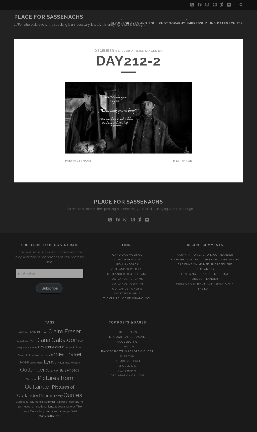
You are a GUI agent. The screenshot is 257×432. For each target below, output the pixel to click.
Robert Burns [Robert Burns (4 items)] (75, 391)
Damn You (127, 336)
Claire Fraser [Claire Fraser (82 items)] (64, 321)
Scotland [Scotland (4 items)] (41, 396)
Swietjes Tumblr (127, 283)
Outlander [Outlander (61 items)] (32, 360)
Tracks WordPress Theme (111, 427)
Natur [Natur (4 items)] (60, 352)
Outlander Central (127, 259)
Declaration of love (127, 365)
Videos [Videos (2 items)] (54, 401)
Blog (126, 16)
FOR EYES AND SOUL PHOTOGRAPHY (163, 16)
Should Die (127, 356)
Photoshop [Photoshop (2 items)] (31, 369)
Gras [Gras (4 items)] (36, 345)
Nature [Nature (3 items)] (69, 353)
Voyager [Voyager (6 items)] (64, 401)
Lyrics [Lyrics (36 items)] (50, 352)
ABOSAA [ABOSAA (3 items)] (23, 322)
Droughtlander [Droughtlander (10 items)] (49, 337)
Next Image (182, 150)
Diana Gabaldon (127, 249)
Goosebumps (127, 331)
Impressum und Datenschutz (219, 16)
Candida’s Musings (127, 244)
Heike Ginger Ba (148, 41)
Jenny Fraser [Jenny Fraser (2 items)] (36, 353)
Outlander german (127, 273)
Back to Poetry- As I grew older (127, 341)
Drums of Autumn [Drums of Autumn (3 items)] (72, 337)
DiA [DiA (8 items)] (32, 331)
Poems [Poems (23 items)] (46, 385)
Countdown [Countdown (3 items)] (22, 331)
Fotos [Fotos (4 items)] (29, 345)
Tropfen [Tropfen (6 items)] (44, 401)
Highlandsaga (127, 254)
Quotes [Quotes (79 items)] (73, 385)
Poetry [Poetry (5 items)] (58, 386)
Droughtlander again (127, 327)
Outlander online (127, 278)
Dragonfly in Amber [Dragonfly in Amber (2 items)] (27, 338)
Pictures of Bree (127, 351)
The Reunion (127, 322)
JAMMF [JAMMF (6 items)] (24, 353)
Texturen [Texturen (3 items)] (70, 396)
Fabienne (185, 254)
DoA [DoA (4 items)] (81, 331)
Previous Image (78, 150)
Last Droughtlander (216, 244)
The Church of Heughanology (127, 288)
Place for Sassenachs (48, 17)
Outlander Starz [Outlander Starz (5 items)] (56, 360)
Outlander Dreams (127, 269)
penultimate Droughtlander (216, 249)
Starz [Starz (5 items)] (50, 396)
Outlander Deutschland (127, 264)
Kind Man (127, 346)
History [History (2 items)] (43, 345)
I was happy (127, 360)
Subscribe (50, 278)
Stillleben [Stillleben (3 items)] (60, 396)
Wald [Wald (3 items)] (74, 401)
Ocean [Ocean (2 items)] (76, 353)
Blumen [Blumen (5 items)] (42, 322)
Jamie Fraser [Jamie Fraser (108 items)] (65, 344)
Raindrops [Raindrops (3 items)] (61, 392)
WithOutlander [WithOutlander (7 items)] (49, 406)
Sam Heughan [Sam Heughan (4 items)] (26, 396)
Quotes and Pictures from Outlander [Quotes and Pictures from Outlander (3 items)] (35, 392)
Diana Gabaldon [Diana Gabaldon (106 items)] (56, 330)
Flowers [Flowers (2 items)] (21, 345)
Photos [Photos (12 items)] (73, 360)
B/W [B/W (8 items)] (32, 322)
